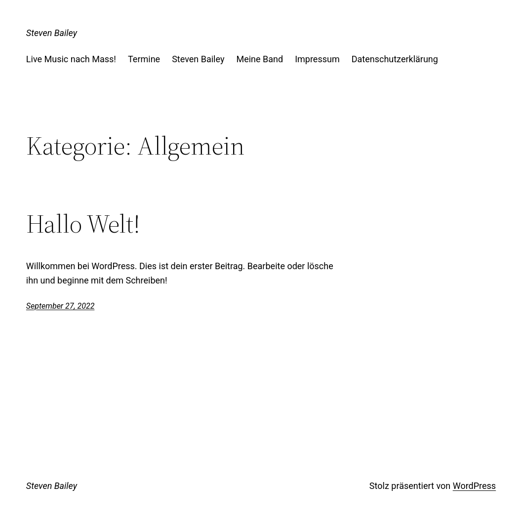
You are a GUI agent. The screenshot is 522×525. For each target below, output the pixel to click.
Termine (144, 59)
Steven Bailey (51, 33)
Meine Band (259, 59)
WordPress (474, 486)
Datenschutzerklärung (395, 59)
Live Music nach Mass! (71, 59)
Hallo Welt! (83, 224)
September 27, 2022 (60, 306)
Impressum (317, 59)
